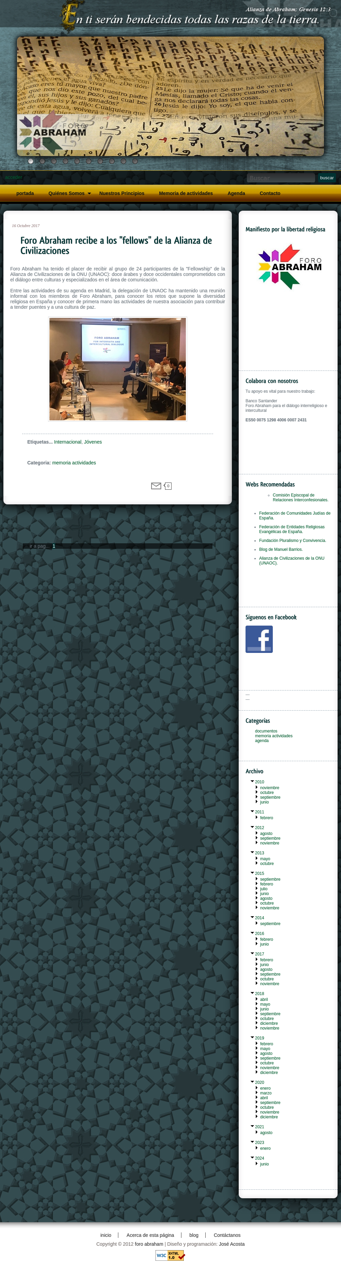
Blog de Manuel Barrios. (281, 549)
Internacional (67, 442)
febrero (266, 817)
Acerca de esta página (150, 1235)
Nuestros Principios (121, 193)
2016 (259, 933)
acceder (13, 177)
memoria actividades (74, 462)
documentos (266, 731)
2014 (259, 918)
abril (264, 999)
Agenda (236, 193)
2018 (259, 993)
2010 (259, 782)
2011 (259, 812)
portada (25, 193)
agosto (266, 833)
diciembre (269, 1023)
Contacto (270, 193)
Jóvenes (93, 442)
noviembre (269, 787)
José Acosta (232, 1244)
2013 (259, 853)
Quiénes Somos (66, 193)
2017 (259, 954)
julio (263, 888)
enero (265, 1088)
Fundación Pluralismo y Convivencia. (292, 540)
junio (264, 802)
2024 (259, 1158)
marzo (265, 1093)
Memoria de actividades (186, 193)
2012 (259, 827)
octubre (267, 792)
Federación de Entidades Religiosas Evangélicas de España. (292, 529)
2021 (259, 1127)
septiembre (270, 797)
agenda (262, 740)
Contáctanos (227, 1235)
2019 (259, 1038)
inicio (106, 1235)
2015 (259, 873)
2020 (259, 1082)
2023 (259, 1142)
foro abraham (149, 1244)
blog (194, 1235)
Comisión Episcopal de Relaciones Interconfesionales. (300, 497)
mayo (265, 858)
